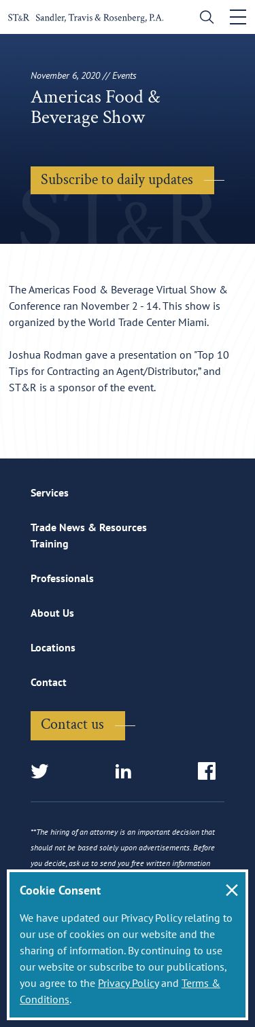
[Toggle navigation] (238, 17)
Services (50, 492)
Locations (53, 647)
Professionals (62, 578)
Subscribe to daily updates (117, 180)
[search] (203, 18)
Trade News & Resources (89, 527)
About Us (52, 612)
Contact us (72, 724)
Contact (49, 682)
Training (50, 543)
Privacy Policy (128, 983)
